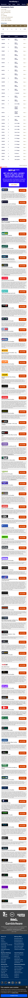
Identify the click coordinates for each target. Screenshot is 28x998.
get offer (22, 190)
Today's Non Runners (18, 972)
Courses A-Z (16, 974)
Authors (2, 940)
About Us (3, 938)
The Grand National (4, 956)
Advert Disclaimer (23, 165)
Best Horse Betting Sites (19, 943)
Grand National (17, 962)
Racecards (3, 4)
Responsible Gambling (5, 949)
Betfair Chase (16, 956)
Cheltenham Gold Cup (18, 961)
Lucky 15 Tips (3, 968)
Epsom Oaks (3, 961)
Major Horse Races (17, 969)
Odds (18, 4)
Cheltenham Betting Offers (19, 949)
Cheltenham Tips (4, 969)
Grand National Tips (5, 977)
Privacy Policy (3, 946)
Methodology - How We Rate (6, 944)
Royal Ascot (3, 962)
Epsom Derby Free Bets (18, 946)
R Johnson (17, 153)
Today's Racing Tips (4, 966)
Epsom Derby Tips (4, 975)
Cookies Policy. (15, 992)
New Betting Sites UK (18, 941)
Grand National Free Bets (19, 944)
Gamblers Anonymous (17, 929)
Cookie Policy (3, 947)
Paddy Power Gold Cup (18, 954)
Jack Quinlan (17, 156)
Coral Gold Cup (17, 957)
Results (24, 4)
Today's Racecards (17, 966)
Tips (9, 4)
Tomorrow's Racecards (18, 968)
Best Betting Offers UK (18, 938)
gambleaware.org (13, 479)
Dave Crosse (17, 132)
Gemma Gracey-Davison (16, 107)
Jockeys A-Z (16, 975)
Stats (13, 4)
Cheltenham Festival (5, 954)
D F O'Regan (17, 135)
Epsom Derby (3, 959)
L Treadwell (17, 93)
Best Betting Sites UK (18, 940)
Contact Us (3, 941)
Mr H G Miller (17, 103)
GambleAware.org (7, 274)
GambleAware (9, 929)
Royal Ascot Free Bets (18, 947)
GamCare (22, 927)
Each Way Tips (4, 971)
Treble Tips (3, 972)
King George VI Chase (18, 959)
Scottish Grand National (5, 957)
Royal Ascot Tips (4, 974)
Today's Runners (17, 971)
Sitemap (2, 950)
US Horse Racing (4, 943)
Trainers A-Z (16, 977)
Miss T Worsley (16, 40)
